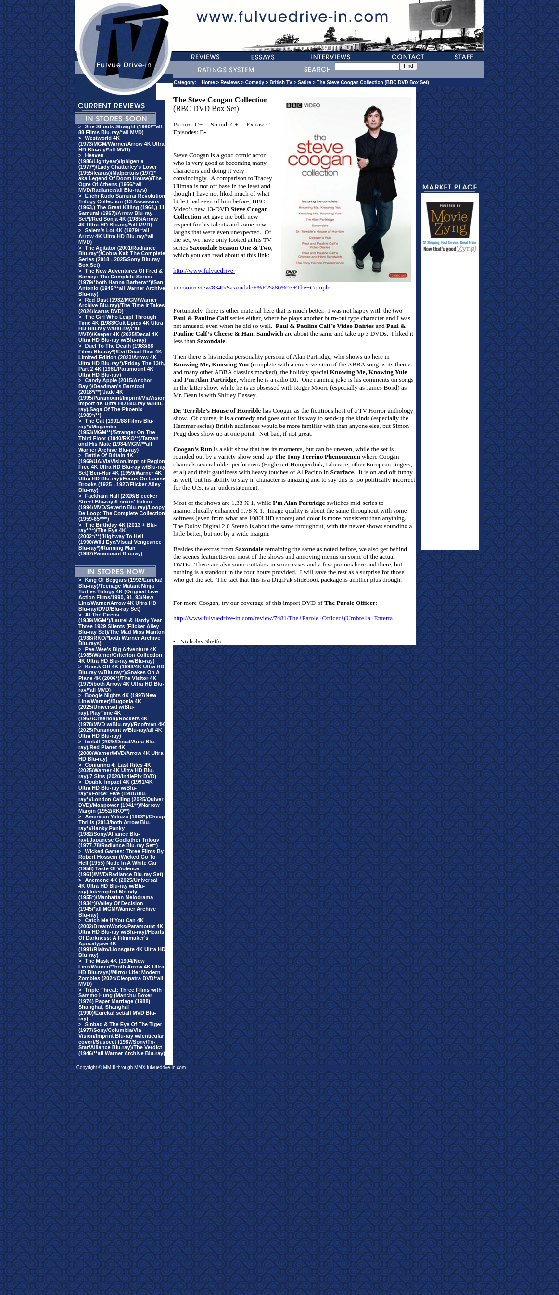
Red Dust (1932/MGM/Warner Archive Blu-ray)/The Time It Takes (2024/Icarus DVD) (121, 305)
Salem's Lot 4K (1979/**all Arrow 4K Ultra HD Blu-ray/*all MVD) (115, 236)
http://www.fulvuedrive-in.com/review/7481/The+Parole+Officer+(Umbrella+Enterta (283, 618)
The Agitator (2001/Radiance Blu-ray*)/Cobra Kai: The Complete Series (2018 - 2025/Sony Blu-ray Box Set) (121, 256)
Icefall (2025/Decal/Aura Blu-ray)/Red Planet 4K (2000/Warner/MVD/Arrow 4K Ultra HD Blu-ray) (120, 750)
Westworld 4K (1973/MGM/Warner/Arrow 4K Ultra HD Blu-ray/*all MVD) (121, 143)
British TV (281, 82)
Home (208, 82)
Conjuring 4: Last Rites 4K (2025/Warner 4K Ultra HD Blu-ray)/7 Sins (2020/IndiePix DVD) (117, 770)
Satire (304, 82)
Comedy (254, 82)
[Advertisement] (450, 405)
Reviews (230, 82)
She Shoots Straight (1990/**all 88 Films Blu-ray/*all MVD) (120, 129)
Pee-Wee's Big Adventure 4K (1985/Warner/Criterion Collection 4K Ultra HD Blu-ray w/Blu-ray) (120, 655)
